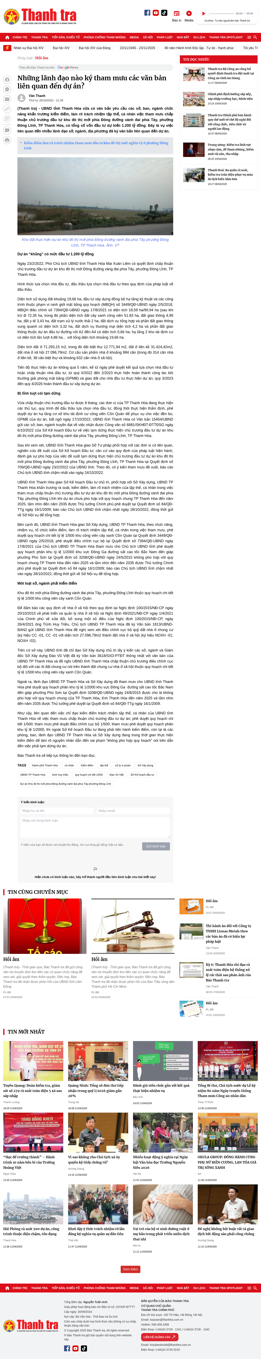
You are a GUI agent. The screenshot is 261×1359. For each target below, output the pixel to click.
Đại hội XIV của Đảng (99, 48)
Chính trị (20, 37)
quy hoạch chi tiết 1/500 (89, 774)
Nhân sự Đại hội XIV (33, 48)
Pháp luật (165, 37)
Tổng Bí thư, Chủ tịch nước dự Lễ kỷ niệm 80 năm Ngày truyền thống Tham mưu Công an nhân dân (227, 1090)
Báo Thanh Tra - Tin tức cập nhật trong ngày (39, 16)
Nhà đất (183, 37)
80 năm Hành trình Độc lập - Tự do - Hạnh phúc (203, 48)
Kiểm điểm (87, 765)
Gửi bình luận (156, 846)
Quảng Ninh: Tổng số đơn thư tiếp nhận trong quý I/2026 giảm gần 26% (96, 1090)
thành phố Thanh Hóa (45, 765)
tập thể (104, 765)
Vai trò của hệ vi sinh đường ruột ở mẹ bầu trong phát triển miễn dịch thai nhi (161, 1234)
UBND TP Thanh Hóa (32, 774)
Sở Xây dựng (145, 765)
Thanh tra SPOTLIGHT (226, 37)
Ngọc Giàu (9, 1173)
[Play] (203, 13)
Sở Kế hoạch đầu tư (142, 774)
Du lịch (199, 37)
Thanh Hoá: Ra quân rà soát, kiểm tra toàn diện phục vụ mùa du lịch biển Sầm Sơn (230, 174)
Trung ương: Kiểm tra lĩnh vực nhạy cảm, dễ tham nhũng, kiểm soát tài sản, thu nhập (231, 149)
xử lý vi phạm (123, 765)
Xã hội (148, 37)
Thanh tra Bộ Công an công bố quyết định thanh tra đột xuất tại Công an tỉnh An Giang (231, 73)
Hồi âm (41, 58)
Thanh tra (39, 37)
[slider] (221, 14)
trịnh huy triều (60, 774)
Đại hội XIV (66, 48)
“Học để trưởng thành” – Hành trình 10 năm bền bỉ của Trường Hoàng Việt (29, 1162)
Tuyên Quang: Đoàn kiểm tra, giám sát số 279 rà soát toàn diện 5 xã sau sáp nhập (32, 1090)
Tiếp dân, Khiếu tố (66, 37)
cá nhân (69, 765)
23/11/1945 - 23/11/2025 (142, 48)
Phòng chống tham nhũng (105, 37)
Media (134, 37)
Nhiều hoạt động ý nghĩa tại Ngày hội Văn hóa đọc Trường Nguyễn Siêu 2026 (160, 1162)
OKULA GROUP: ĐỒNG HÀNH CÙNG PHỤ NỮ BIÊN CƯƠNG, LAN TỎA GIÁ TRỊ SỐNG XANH (227, 1162)
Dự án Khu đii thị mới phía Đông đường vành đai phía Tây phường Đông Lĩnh (65, 783)
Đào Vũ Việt (117, 774)
